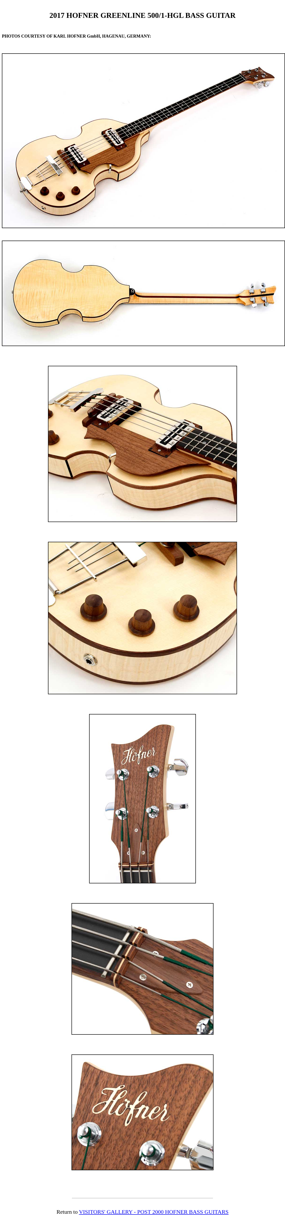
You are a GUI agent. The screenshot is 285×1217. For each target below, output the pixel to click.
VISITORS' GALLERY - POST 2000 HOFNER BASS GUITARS (154, 1212)
